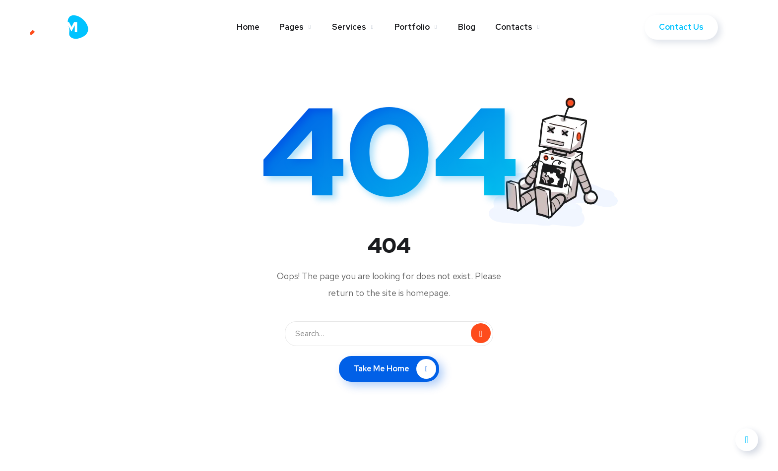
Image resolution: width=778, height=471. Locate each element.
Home (248, 27)
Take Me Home (394, 369)
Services (349, 27)
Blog (466, 27)
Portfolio (412, 27)
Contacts (513, 27)
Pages (291, 27)
